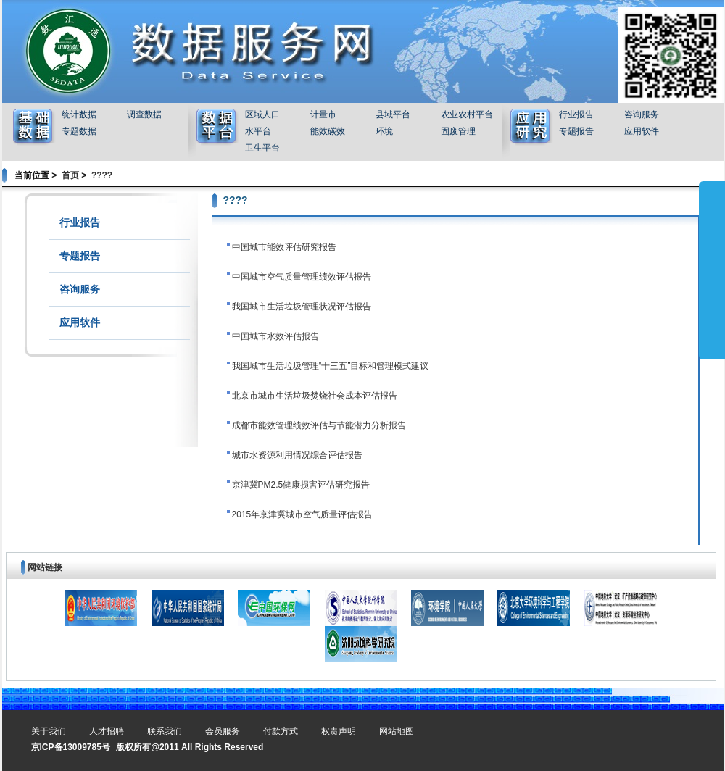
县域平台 (393, 114)
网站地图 (396, 731)
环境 (384, 131)
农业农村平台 (467, 114)
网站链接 (45, 567)
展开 (712, 269)
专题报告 (576, 131)
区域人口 (262, 114)
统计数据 (79, 114)
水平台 (258, 131)
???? (101, 175)
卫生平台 (262, 148)
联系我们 (164, 731)
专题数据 (79, 131)
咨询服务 (641, 114)
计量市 (323, 114)
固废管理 (458, 131)
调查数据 (144, 114)
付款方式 (280, 731)
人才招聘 (106, 731)
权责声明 (338, 731)
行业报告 (576, 114)
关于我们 (48, 731)
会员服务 (222, 731)
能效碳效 (327, 131)
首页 (70, 175)
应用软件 (641, 131)
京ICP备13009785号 (70, 747)
